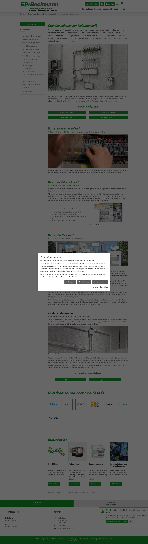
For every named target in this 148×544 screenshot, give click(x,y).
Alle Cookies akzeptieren (100, 282)
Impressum (95, 287)
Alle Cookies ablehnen (84, 282)
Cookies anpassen (70, 282)
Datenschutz (104, 287)
